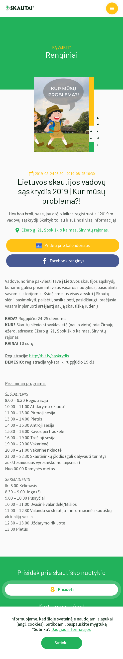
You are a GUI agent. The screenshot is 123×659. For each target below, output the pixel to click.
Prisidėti (62, 589)
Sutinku (62, 643)
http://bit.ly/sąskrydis (49, 356)
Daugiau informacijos (71, 629)
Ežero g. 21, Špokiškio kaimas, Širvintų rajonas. (65, 230)
